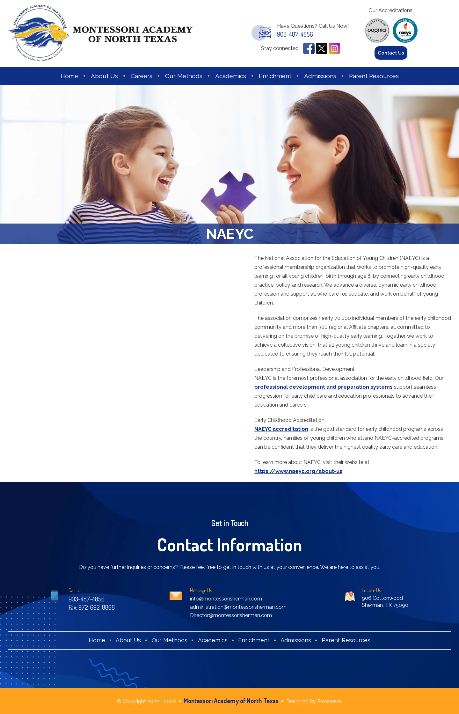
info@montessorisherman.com (226, 599)
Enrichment (275, 75)
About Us (104, 75)
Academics (230, 75)
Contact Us (391, 53)
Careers (141, 75)
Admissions (320, 75)
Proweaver (329, 701)
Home (69, 75)
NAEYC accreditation (281, 429)
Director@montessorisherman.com (231, 615)
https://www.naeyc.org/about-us (298, 471)
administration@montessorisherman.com (238, 607)
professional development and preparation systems (323, 387)
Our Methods (183, 75)
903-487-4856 (295, 34)
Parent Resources (374, 75)
